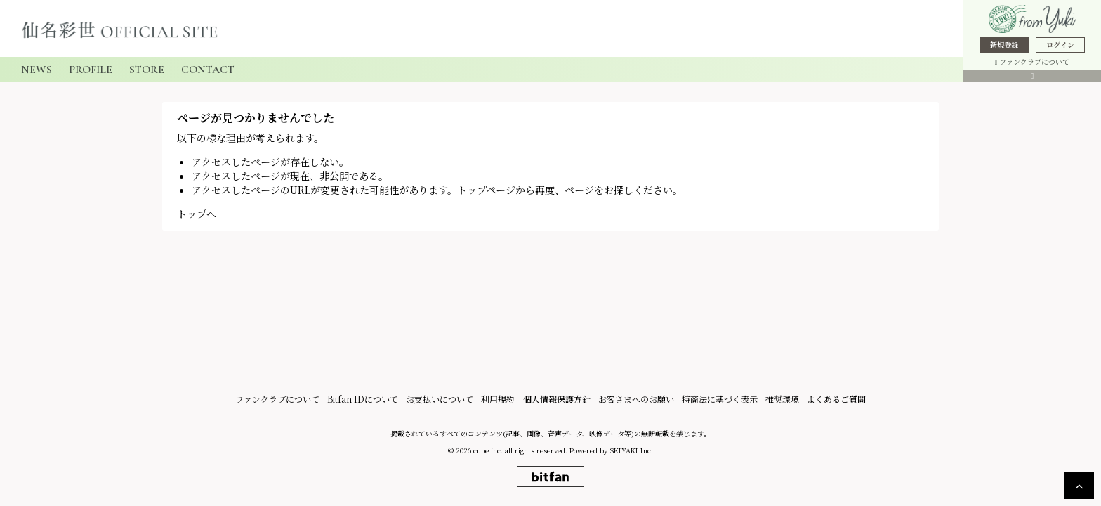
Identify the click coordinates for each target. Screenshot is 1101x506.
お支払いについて (441, 401)
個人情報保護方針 (557, 401)
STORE (146, 70)
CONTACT (208, 70)
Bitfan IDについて (365, 401)
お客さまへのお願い (635, 401)
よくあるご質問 (833, 401)
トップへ (196, 214)
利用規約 (499, 401)
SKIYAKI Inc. (631, 452)
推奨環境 (780, 401)
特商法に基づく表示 (718, 401)
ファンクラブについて (1032, 61)
